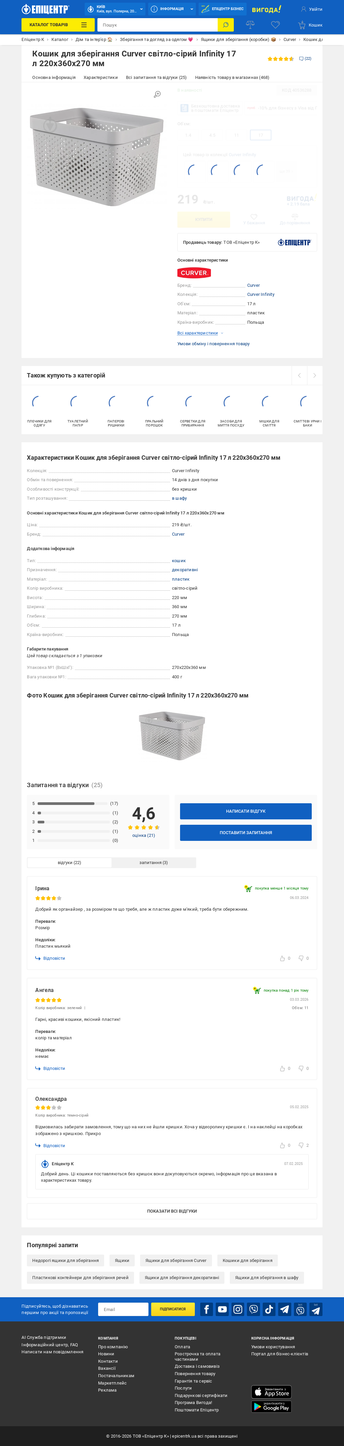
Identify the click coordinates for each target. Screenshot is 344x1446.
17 (260, 135)
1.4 (188, 135)
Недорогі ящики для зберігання (65, 1260)
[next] (314, 375)
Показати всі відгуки (172, 1211)
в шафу (179, 498)
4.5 (212, 135)
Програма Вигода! (193, 1402)
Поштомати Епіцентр (197, 1409)
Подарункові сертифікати (201, 1395)
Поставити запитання (246, 832)
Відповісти (50, 958)
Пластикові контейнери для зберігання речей (80, 1277)
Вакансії (107, 1368)
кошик (179, 560)
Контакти (108, 1361)
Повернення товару (195, 1373)
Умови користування (273, 1346)
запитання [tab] (150, 862)
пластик (180, 579)
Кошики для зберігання (247, 1260)
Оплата (182, 1346)
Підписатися (173, 1309)
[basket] (309, 24)
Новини (106, 1353)
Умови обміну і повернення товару (213, 343)
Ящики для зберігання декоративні (182, 1277)
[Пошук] (226, 25)
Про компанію (113, 1346)
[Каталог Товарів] (58, 25)
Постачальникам (116, 1375)
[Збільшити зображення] (157, 94)
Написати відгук (245, 811)
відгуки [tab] (65, 862)
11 (236, 135)
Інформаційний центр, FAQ (50, 1344)
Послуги (183, 1388)
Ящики (122, 1260)
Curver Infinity (242, 154)
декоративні (185, 569)
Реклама (107, 1390)
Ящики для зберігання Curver (175, 1260)
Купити (203, 219)
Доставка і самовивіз (197, 1366)
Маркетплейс (112, 1383)
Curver (253, 285)
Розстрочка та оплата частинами (197, 1356)
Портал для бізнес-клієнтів (279, 1353)
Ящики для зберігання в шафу (266, 1277)
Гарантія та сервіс (193, 1381)
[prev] (299, 375)
